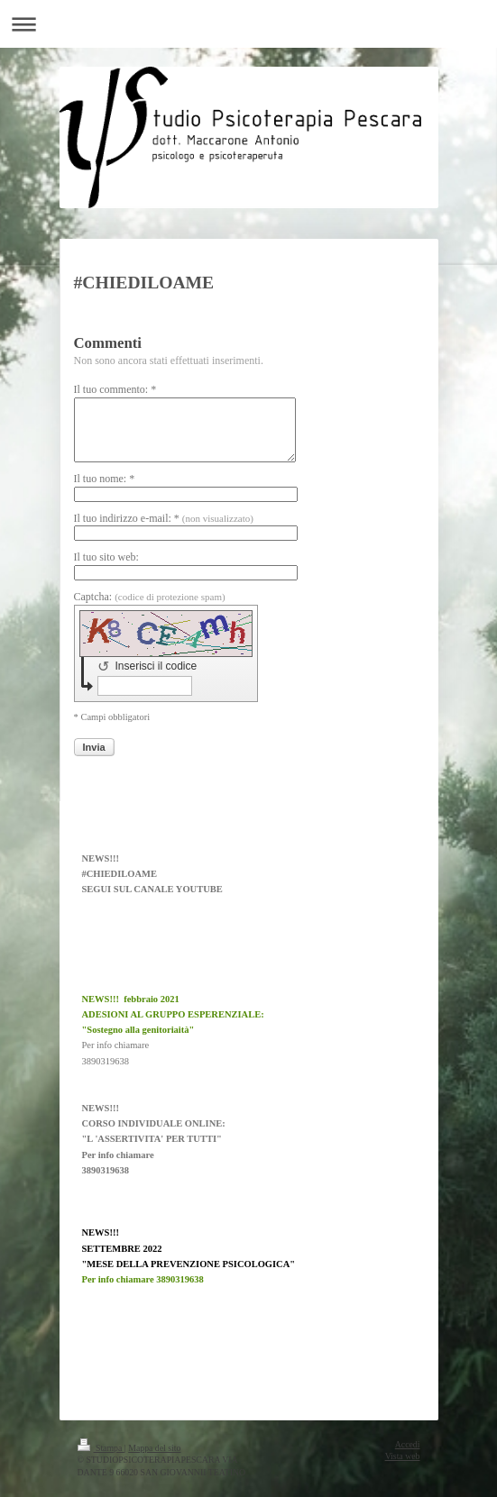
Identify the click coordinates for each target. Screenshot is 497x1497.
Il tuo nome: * (104, 478)
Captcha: (149, 596)
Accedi (407, 1444)
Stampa (101, 1448)
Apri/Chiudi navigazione (248, 24)
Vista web (402, 1456)
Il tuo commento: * (115, 389)
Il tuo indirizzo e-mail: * (163, 518)
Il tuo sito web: (106, 557)
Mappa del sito (154, 1448)
